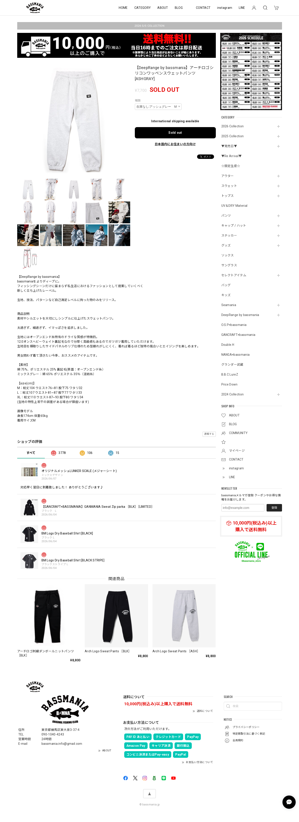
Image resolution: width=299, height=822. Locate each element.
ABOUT (162, 7)
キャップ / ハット (233, 225)
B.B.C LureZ (229, 374)
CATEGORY (142, 7)
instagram (224, 7)
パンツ (226, 215)
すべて (31, 453)
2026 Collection (232, 126)
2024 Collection (232, 394)
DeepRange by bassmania (240, 315)
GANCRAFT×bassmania (238, 335)
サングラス (229, 265)
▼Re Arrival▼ (231, 156)
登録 (274, 507)
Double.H (227, 344)
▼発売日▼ (229, 146)
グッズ (226, 245)
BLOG (179, 7)
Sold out (175, 133)
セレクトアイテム (233, 275)
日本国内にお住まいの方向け (175, 144)
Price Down (229, 384)
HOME (123, 7)
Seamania (228, 305)
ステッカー (229, 235)
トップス (227, 196)
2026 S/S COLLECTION (149, 25)
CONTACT (203, 7)
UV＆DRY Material (234, 205)
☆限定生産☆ (230, 166)
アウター (227, 176)
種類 (138, 100)
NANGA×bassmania (235, 354)
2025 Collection (232, 136)
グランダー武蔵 (232, 364)
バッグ (226, 285)
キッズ (226, 295)
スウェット (229, 186)
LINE (242, 7)
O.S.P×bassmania (234, 325)
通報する (209, 434)
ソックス (227, 255)
